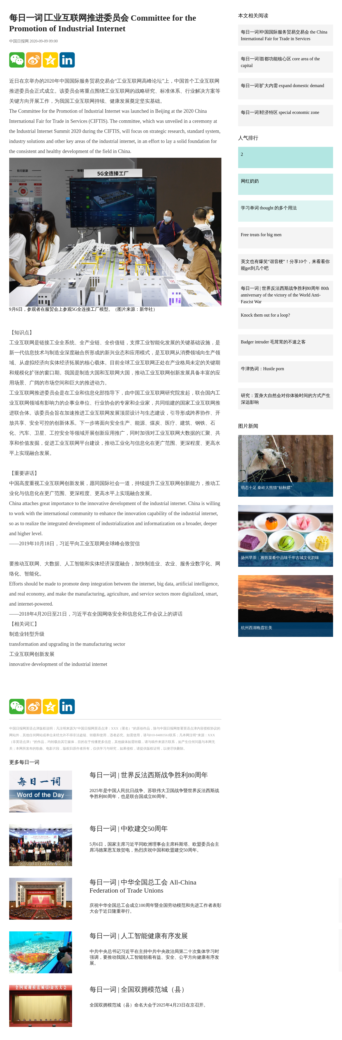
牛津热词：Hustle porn (262, 368)
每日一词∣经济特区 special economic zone (280, 112)
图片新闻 (248, 426)
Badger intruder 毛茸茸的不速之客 (273, 342)
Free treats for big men (261, 234)
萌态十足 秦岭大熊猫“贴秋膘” (266, 488)
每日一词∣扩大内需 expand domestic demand (282, 85)
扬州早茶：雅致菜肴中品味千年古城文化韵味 (280, 558)
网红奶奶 (250, 181)
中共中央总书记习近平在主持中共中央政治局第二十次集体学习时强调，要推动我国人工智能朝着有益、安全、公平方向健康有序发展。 (154, 957)
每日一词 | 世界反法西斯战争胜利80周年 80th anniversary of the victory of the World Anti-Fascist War (285, 295)
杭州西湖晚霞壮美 (256, 628)
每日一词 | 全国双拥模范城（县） (139, 989)
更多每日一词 (24, 762)
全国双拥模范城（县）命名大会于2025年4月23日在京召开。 (149, 1005)
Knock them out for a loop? (265, 315)
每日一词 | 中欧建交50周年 (129, 828)
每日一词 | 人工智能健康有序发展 (139, 935)
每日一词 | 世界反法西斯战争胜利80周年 (149, 775)
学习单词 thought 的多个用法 (269, 207)
